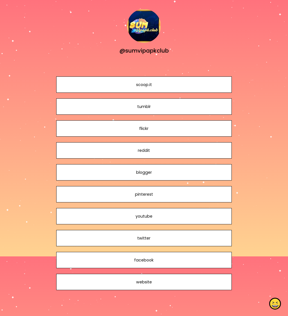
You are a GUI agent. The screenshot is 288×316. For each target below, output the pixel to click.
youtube (144, 216)
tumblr (144, 106)
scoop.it (144, 84)
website (144, 282)
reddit (144, 150)
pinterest (144, 194)
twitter (143, 238)
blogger (144, 172)
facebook (144, 260)
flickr (143, 128)
